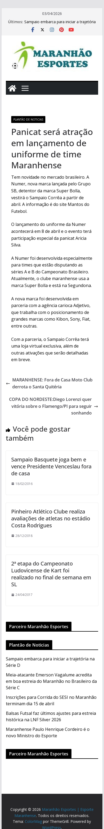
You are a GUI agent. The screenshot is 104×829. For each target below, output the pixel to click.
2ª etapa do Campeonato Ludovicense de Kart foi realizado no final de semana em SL (51, 574)
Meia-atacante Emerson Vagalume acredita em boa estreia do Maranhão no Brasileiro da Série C (51, 681)
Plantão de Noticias (28, 119)
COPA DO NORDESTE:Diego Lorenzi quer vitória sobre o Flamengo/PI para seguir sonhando (53, 406)
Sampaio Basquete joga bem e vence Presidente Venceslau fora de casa (51, 466)
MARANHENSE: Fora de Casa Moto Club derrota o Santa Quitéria (49, 383)
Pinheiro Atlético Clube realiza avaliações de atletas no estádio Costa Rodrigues (50, 518)
